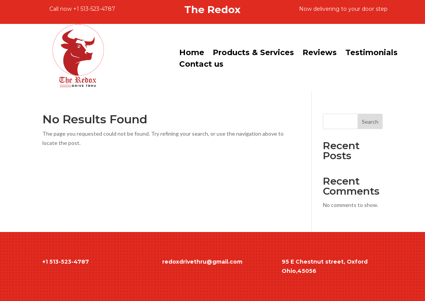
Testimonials (371, 53)
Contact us (201, 65)
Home (191, 53)
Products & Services (253, 53)
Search (370, 121)
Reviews (319, 53)
